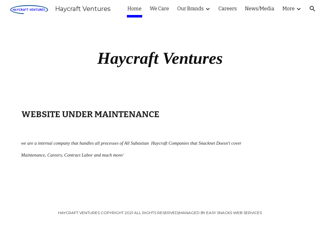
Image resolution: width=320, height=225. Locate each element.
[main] (160, 58)
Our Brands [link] (190, 9)
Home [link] (135, 9)
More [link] (288, 9)
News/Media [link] (259, 9)
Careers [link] (227, 9)
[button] (312, 8)
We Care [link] (159, 9)
